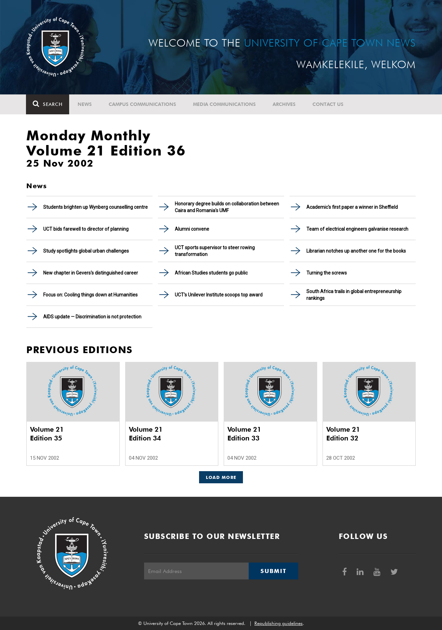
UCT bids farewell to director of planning (86, 229)
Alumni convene (192, 229)
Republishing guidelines (278, 623)
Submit (273, 571)
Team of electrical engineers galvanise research (357, 229)
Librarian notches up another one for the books (356, 251)
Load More (221, 477)
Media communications (224, 104)
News (85, 104)
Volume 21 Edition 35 (47, 433)
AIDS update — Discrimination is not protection (92, 316)
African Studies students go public (211, 273)
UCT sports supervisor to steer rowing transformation (215, 251)
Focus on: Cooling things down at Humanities (90, 294)
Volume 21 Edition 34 (146, 433)
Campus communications (142, 104)
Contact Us (328, 104)
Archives (284, 104)
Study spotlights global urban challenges (86, 251)
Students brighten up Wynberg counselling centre (95, 207)
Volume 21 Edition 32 (343, 433)
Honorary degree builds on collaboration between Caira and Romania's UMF (227, 207)
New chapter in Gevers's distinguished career (90, 273)
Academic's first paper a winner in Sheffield (352, 207)
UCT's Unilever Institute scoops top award (219, 294)
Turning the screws (326, 273)
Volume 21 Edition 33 (244, 433)
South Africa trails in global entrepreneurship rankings (354, 295)
